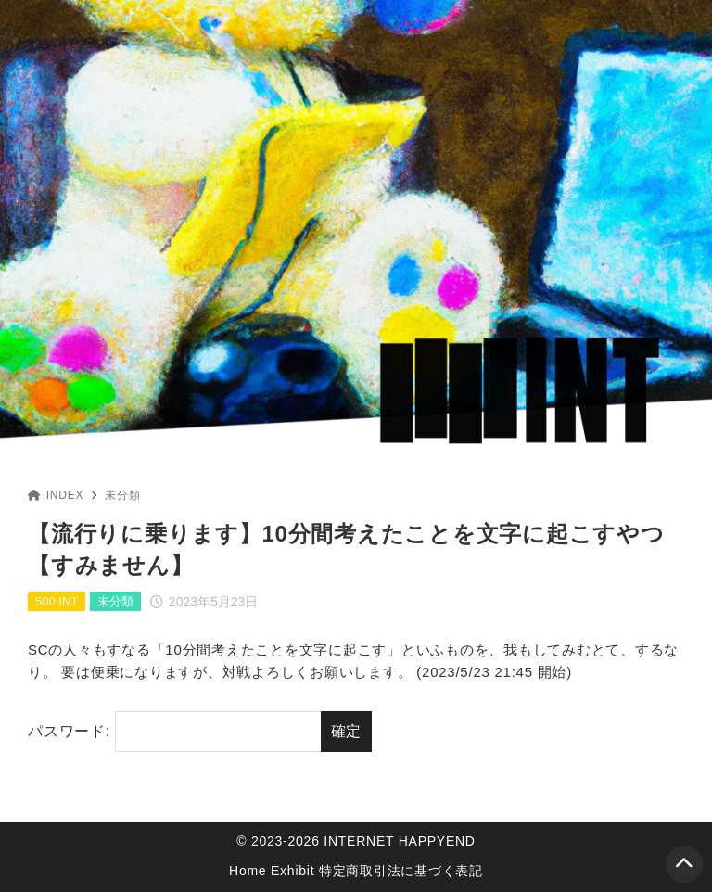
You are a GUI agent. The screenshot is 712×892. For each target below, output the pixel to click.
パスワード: (174, 731)
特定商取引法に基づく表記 (401, 870)
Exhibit (292, 870)
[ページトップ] (684, 864)
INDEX (55, 495)
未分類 (122, 495)
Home (247, 870)
